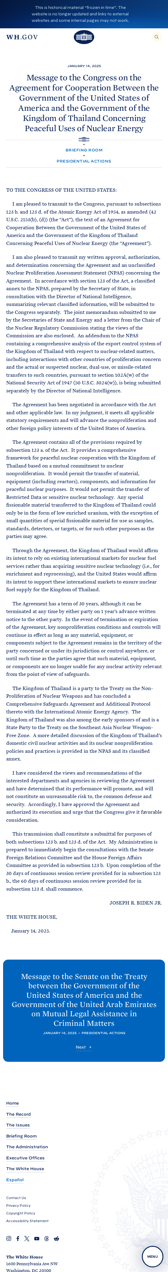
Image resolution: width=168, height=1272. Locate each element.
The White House (25, 1168)
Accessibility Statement (27, 1221)
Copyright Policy (20, 1213)
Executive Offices (25, 1158)
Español (15, 1180)
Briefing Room (84, 150)
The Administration (27, 1147)
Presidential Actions (84, 161)
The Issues (18, 1125)
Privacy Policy (18, 1205)
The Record (18, 1114)
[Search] (156, 37)
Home (12, 1103)
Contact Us (16, 1198)
